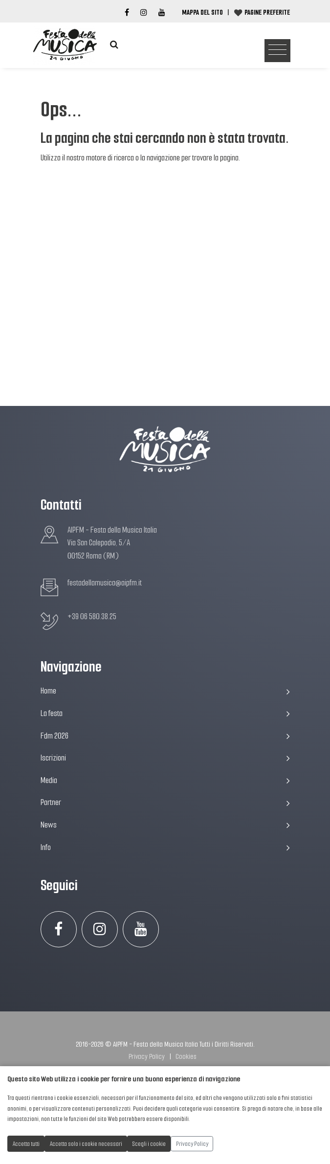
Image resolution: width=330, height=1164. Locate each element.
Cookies (186, 1056)
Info (165, 847)
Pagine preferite (267, 12)
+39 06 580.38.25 (91, 616)
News (165, 824)
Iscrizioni (165, 757)
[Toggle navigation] (277, 51)
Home (165, 690)
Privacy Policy (147, 1056)
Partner (165, 802)
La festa (165, 713)
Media (165, 780)
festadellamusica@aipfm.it (104, 582)
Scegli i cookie (149, 1144)
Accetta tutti (26, 1144)
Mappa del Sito (202, 12)
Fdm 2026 (165, 735)
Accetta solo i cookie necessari (86, 1144)
